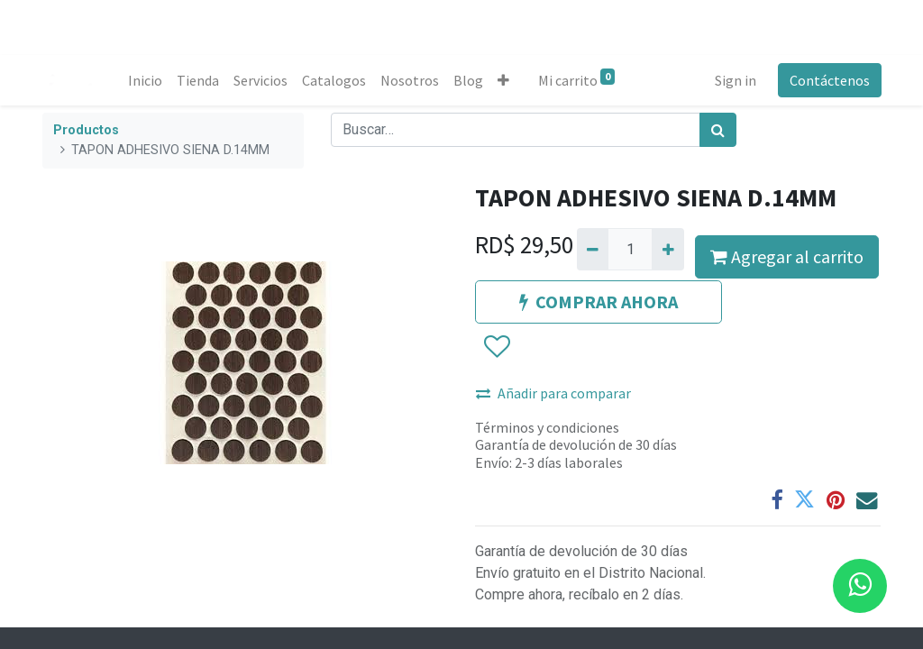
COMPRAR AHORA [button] (598, 301)
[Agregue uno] (667, 249)
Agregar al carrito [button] (787, 256)
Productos (86, 130)
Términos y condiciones (547, 427)
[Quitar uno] (592, 249)
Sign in (734, 80)
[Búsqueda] (717, 130)
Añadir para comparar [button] (553, 393)
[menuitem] (146, 80)
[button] (504, 80)
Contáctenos (829, 80)
